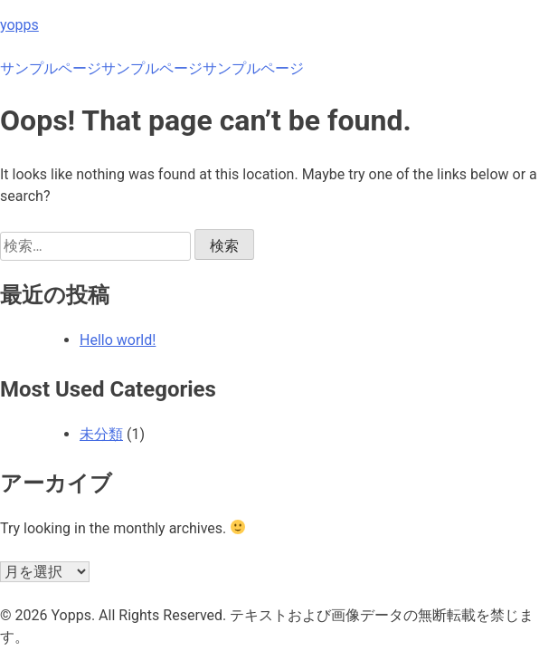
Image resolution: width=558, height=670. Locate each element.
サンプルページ (50, 68)
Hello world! (118, 340)
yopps (19, 25)
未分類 (101, 434)
